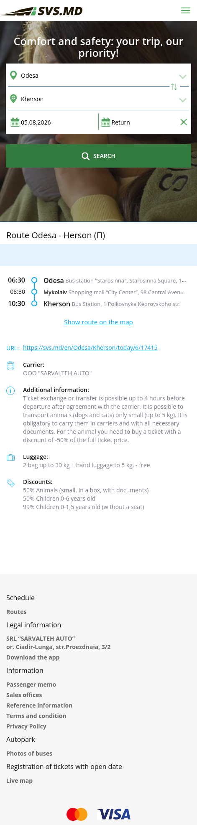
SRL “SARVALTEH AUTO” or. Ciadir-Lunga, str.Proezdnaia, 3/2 (58, 642)
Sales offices (24, 695)
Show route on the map (98, 322)
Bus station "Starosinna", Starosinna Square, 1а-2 (127, 280)
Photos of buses (29, 753)
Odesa (53, 280)
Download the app (32, 657)
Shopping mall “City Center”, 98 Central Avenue (127, 292)
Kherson (56, 303)
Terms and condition (36, 716)
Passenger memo (31, 684)
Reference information (39, 705)
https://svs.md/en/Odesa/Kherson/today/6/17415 (90, 348)
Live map (19, 780)
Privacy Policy (26, 726)
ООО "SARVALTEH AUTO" (57, 373)
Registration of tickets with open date (64, 766)
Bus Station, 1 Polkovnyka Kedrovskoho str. (126, 304)
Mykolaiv (55, 292)
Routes (16, 612)
